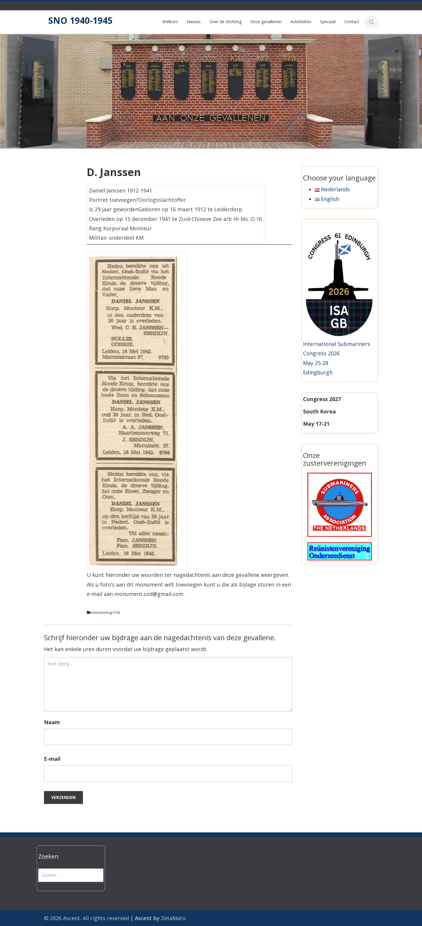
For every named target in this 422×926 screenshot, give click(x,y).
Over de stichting (225, 21)
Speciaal (328, 21)
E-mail (52, 758)
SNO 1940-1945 (80, 20)
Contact (351, 21)
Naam (52, 722)
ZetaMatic (173, 918)
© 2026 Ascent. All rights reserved (86, 918)
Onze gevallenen (266, 21)
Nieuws (194, 21)
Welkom (170, 21)
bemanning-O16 (105, 612)
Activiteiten (300, 21)
